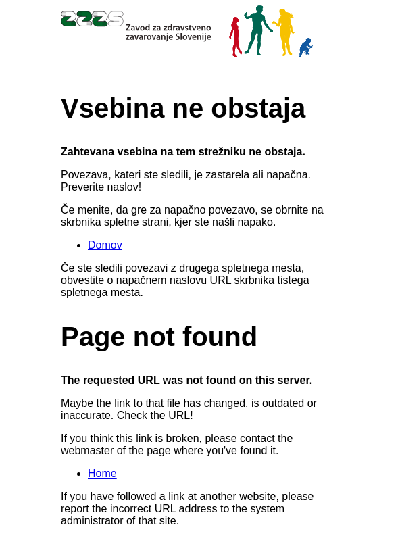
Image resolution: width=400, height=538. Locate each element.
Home (102, 473)
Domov (105, 245)
